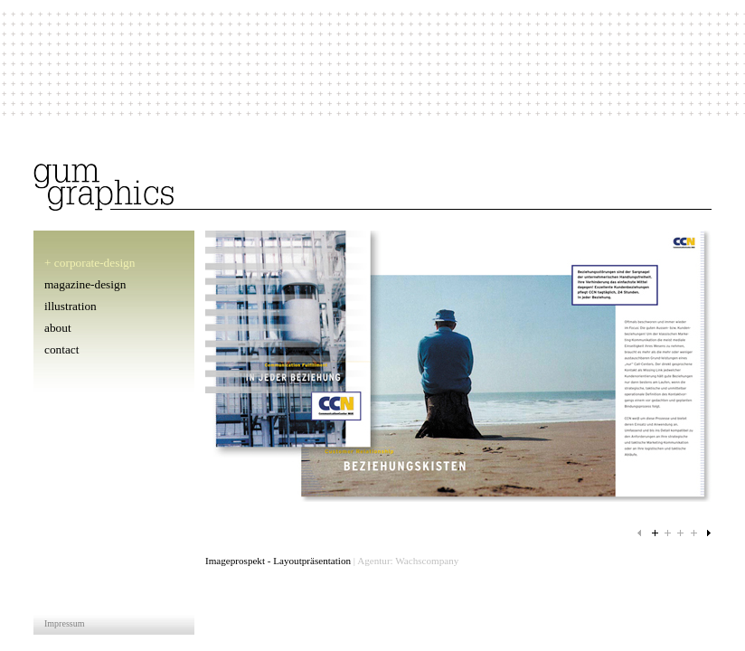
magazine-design (85, 284)
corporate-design (95, 262)
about (57, 328)
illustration (70, 306)
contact (61, 349)
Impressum (64, 623)
